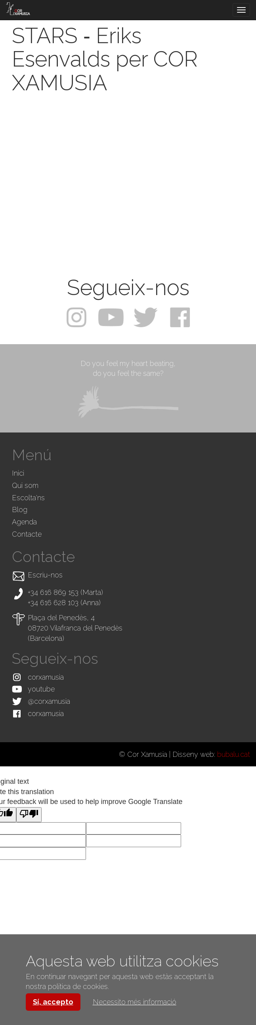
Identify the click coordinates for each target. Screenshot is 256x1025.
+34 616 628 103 (53, 602)
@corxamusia (49, 701)
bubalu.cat (233, 754)
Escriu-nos (45, 575)
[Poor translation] (29, 814)
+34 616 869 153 (53, 592)
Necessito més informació (134, 1002)
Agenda (24, 522)
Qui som (25, 485)
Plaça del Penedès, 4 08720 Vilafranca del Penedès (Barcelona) (75, 627)
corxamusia (46, 677)
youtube (41, 689)
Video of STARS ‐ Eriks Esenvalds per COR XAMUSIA (128, 180)
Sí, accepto (53, 1002)
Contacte (27, 534)
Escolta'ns (28, 497)
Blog (19, 509)
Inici (18, 473)
